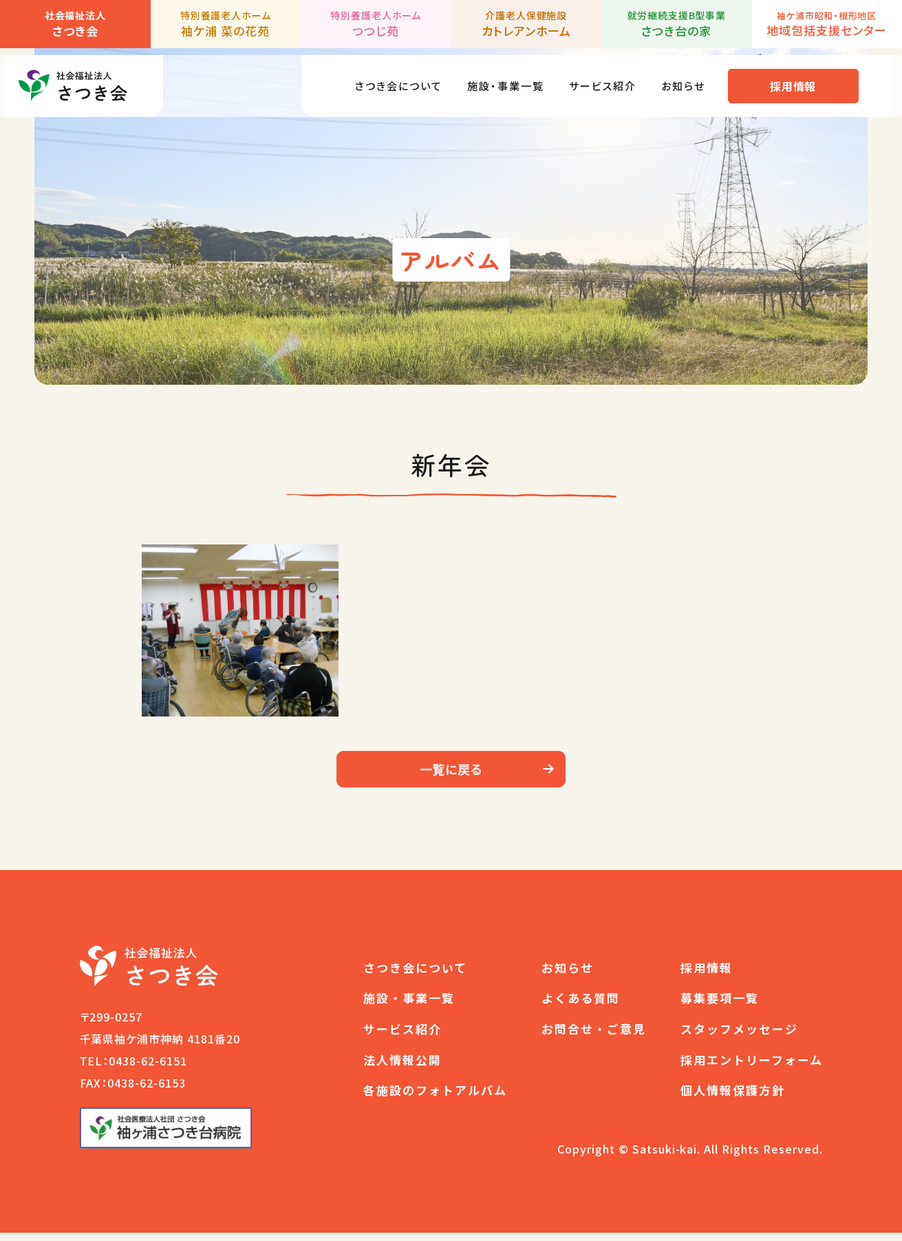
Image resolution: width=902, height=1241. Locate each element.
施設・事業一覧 (497, 78)
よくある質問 (580, 1006)
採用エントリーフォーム (751, 1067)
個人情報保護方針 (732, 1098)
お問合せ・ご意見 (593, 1037)
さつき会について (380, 78)
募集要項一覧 (719, 1006)
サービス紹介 (603, 78)
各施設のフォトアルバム (435, 1098)
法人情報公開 (402, 1067)
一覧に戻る (451, 773)
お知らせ (689, 78)
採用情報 (803, 79)
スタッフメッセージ (739, 1037)
